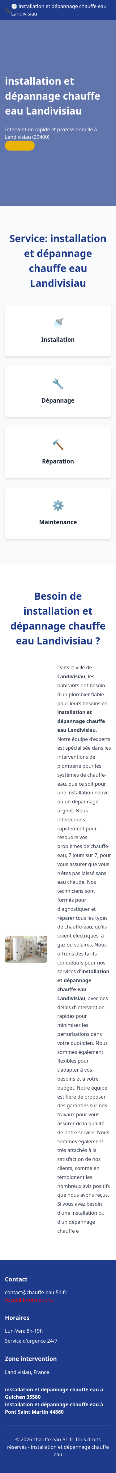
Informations (38, 1299)
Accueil (13, 1299)
